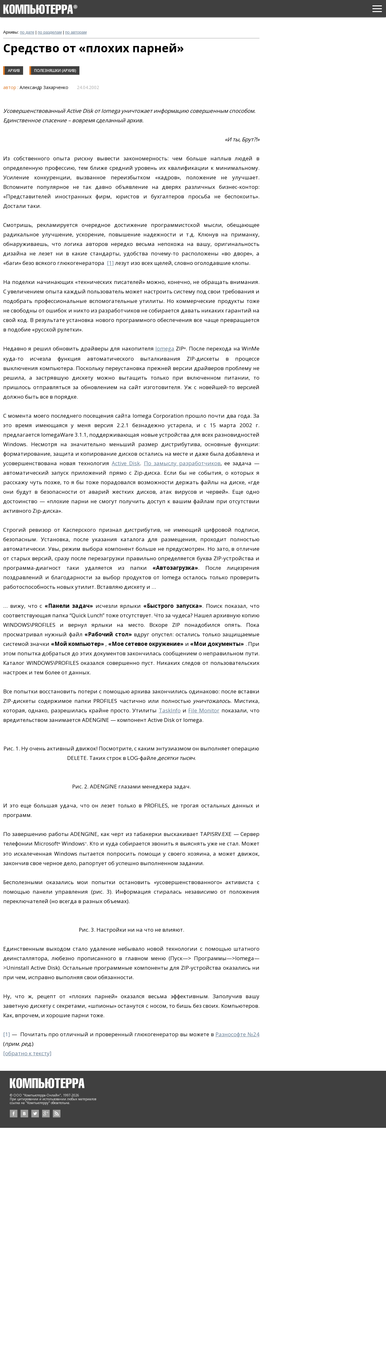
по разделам (50, 32)
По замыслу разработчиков (182, 463)
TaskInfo (170, 710)
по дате (27, 32)
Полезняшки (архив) (55, 70)
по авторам (76, 32)
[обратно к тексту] (27, 1053)
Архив (14, 70)
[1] (110, 263)
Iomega (164, 348)
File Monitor (203, 710)
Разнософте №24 (237, 1034)
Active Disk (126, 463)
